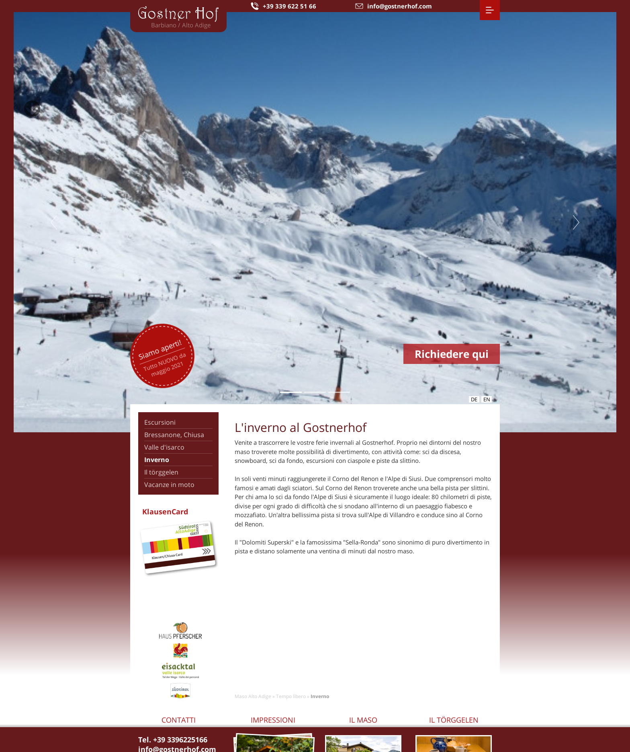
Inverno (156, 459)
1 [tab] (290, 392)
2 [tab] (314, 392)
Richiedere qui (452, 354)
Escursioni (160, 422)
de (474, 399)
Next (576, 222)
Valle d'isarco (164, 447)
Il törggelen (161, 472)
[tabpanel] (315, 222)
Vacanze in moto (169, 484)
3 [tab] (339, 392)
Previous (54, 222)
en (486, 399)
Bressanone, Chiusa (174, 434)
